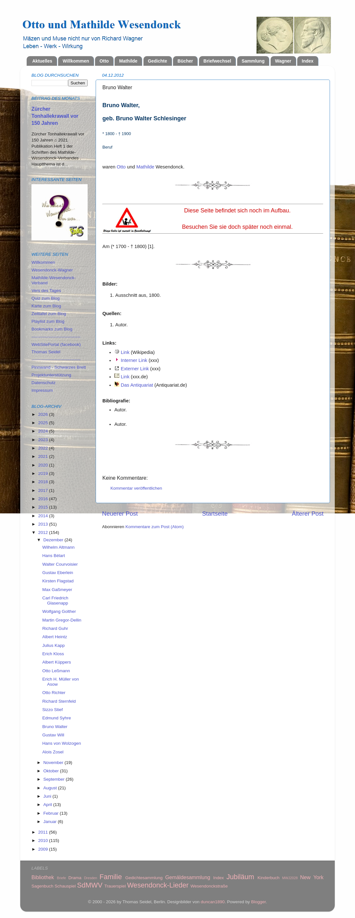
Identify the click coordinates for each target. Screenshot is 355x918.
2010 (43, 840)
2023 (43, 439)
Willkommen (76, 61)
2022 (43, 448)
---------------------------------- (56, 336)
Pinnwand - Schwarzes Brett (58, 367)
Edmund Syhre (56, 718)
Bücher (185, 61)
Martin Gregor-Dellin (62, 620)
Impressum (42, 390)
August (50, 787)
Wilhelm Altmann (58, 547)
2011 (43, 832)
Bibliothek (42, 877)
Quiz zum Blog (45, 298)
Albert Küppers (56, 662)
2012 (43, 532)
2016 (43, 498)
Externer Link (135, 368)
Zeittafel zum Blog (48, 313)
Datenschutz (43, 382)
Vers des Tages (46, 290)
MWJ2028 (290, 878)
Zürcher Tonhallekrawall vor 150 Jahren (54, 116)
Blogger (258, 901)
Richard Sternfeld (59, 701)
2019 (43, 473)
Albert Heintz (54, 636)
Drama (75, 877)
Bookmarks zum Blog (52, 329)
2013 (43, 524)
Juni (48, 796)
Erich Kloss (53, 653)
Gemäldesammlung (187, 877)
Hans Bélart (53, 555)
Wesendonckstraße (209, 886)
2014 (43, 515)
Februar (51, 813)
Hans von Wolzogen (61, 743)
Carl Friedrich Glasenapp (55, 600)
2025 (43, 422)
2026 (43, 414)
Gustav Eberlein (57, 572)
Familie (111, 877)
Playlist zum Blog (48, 321)
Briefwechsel (217, 61)
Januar (50, 821)
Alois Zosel (53, 752)
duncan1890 (212, 901)
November (54, 762)
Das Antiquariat (137, 385)
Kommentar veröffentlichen (136, 488)
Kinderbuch (268, 877)
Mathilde (128, 61)
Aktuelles (42, 61)
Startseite (215, 513)
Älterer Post (308, 513)
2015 (43, 507)
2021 (43, 456)
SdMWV (89, 885)
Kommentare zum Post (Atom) (155, 526)
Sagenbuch (42, 886)
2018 (43, 481)
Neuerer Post (120, 513)
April (48, 804)
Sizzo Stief (52, 709)
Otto (104, 61)
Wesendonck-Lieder (158, 885)
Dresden (90, 878)
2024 (43, 431)
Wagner (283, 61)
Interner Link (134, 360)
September (54, 779)
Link (125, 352)
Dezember (54, 539)
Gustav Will (53, 735)
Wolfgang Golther (59, 611)
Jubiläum (240, 877)
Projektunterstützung (51, 375)
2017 (43, 490)
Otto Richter (53, 692)
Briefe (61, 878)
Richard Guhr (55, 628)
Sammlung (253, 61)
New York (312, 877)
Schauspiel (65, 886)
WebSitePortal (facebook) (56, 344)
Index (308, 61)
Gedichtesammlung (143, 877)
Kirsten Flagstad (58, 581)
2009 (43, 849)
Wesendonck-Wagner (52, 270)
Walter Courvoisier (60, 564)
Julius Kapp (53, 645)
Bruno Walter (54, 726)
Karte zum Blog (46, 306)
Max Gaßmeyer (57, 589)
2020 (43, 465)
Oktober (51, 770)
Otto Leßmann (56, 670)
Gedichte (157, 61)
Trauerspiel (115, 886)
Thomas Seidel (45, 351)
